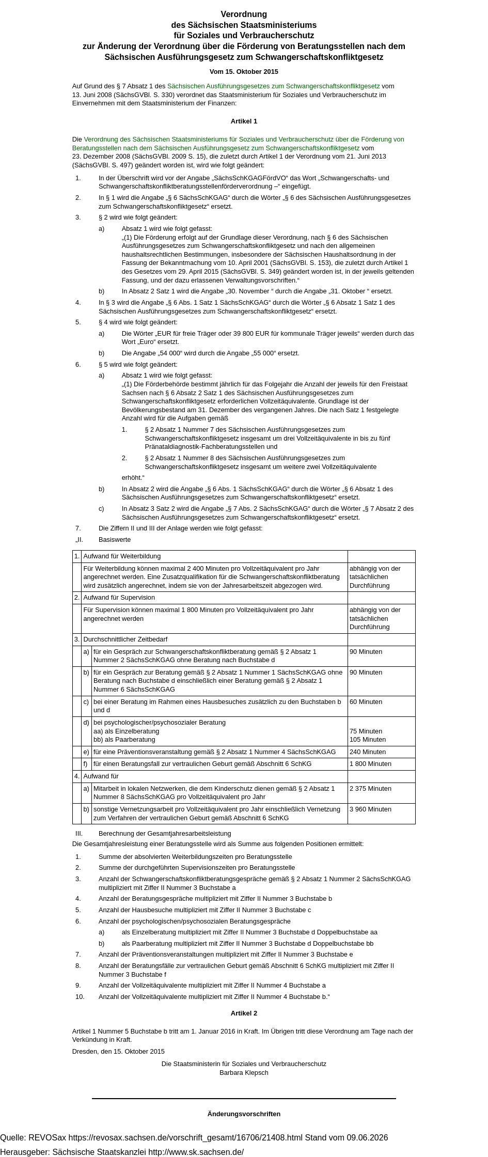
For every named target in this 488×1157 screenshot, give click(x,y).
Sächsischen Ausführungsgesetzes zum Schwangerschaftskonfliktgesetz (273, 86)
